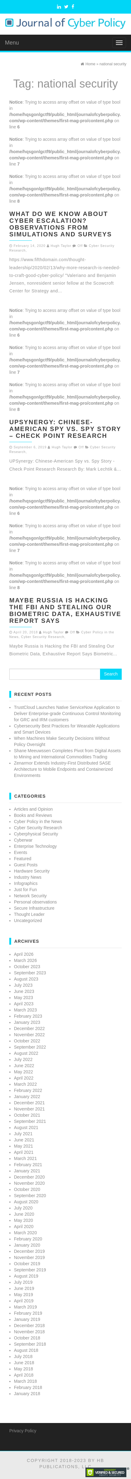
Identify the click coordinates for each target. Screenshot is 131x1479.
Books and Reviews (33, 815)
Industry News (27, 877)
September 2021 (30, 1121)
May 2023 (23, 997)
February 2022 (28, 1090)
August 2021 (26, 1127)
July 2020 (23, 1207)
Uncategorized (28, 920)
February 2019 (28, 1313)
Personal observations (35, 901)
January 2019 (27, 1319)
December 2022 (29, 1028)
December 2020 (29, 1177)
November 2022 (29, 1034)
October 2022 (27, 1040)
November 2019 (29, 1257)
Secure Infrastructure (34, 908)
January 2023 (27, 1022)
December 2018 (29, 1325)
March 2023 (25, 1009)
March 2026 (25, 960)
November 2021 (29, 1108)
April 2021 (23, 1152)
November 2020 (29, 1183)
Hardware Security (32, 871)
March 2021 (25, 1158)
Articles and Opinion (33, 809)
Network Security (30, 895)
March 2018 (25, 1381)
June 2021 (24, 1139)
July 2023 (23, 985)
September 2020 (30, 1195)
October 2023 (27, 966)
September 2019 (30, 1269)
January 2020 (27, 1245)
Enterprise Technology (35, 846)
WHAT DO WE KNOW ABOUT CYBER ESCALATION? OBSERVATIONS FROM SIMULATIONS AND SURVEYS (60, 224)
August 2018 (26, 1350)
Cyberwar (23, 840)
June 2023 (24, 991)
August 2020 (26, 1201)
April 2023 (23, 1003)
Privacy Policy (22, 1430)
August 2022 (26, 1053)
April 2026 (23, 954)
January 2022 (27, 1096)
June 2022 (24, 1065)
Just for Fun (25, 889)
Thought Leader (29, 914)
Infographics (25, 883)
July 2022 (23, 1059)
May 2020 (23, 1220)
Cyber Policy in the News (38, 821)
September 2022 (30, 1047)
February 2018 (28, 1387)
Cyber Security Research (42, 637)
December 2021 (29, 1102)
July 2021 (23, 1133)
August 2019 (26, 1276)
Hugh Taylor (61, 246)
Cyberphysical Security (36, 833)
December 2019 (29, 1251)
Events (20, 852)
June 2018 (24, 1362)
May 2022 (23, 1071)
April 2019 (23, 1300)
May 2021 (23, 1146)
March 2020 (25, 1232)
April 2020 (23, 1226)
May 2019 (23, 1294)
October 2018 (27, 1337)
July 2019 (23, 1282)
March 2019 (25, 1306)
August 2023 (26, 979)
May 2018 (23, 1368)
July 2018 (23, 1356)
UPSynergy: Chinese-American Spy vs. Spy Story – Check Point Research (65, 429)
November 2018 (29, 1331)
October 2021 (27, 1115)
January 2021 (27, 1170)
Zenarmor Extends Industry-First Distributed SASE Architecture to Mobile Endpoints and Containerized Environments (63, 769)
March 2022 (25, 1084)
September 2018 (30, 1344)
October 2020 (27, 1189)
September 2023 (30, 972)
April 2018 (23, 1375)
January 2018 (27, 1393)
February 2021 (28, 1164)
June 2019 (24, 1288)
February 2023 (28, 1016)
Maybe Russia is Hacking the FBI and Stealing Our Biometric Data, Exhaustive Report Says (65, 610)
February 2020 (28, 1238)
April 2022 (23, 1078)
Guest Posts (25, 864)
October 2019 (27, 1263)
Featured (22, 858)
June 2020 (24, 1214)
